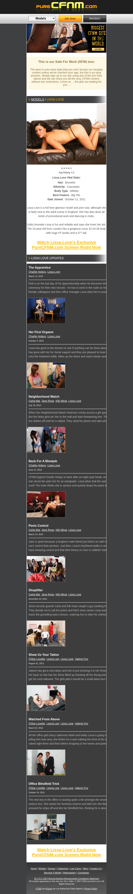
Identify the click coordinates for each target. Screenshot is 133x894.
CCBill (39, 889)
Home (34, 868)
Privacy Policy (90, 889)
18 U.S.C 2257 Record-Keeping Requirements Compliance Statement (66, 878)
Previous (32, 38)
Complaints (83, 872)
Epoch (49, 889)
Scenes (51, 868)
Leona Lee (52, 659)
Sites (85, 868)
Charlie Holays (37, 271)
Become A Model (52, 872)
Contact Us (95, 868)
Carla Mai (34, 400)
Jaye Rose (48, 400)
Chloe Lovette (37, 659)
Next (100, 38)
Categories (62, 868)
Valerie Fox (81, 659)
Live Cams (75, 868)
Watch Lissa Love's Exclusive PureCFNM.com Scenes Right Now (66, 245)
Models (37, 99)
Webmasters (69, 872)
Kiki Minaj (61, 400)
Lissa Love (53, 271)
